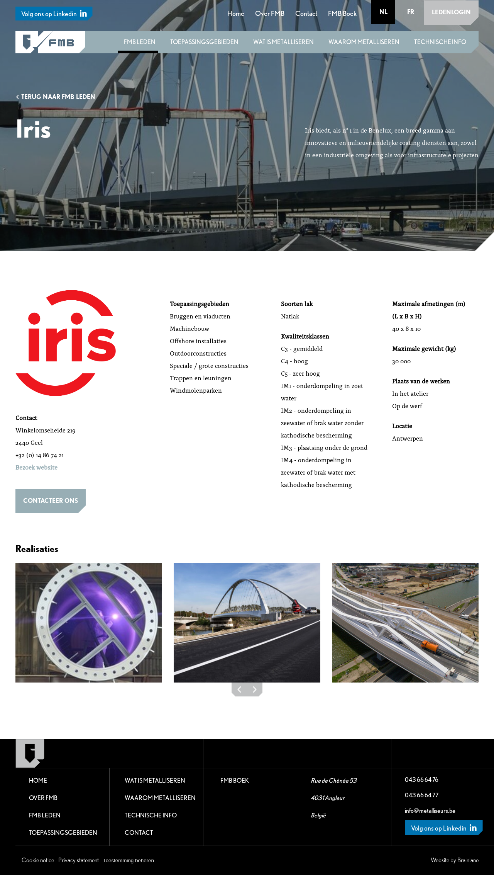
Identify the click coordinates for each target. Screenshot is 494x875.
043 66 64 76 (421, 779)
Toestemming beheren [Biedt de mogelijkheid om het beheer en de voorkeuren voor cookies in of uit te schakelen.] (128, 860)
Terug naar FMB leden (55, 96)
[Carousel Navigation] (247, 691)
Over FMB (270, 13)
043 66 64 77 (421, 795)
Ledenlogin (451, 11)
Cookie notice (38, 860)
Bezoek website (36, 467)
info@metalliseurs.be (430, 810)
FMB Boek (342, 13)
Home (236, 13)
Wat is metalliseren (283, 42)
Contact (307, 13)
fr (410, 11)
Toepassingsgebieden (204, 42)
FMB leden (140, 42)
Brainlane (468, 860)
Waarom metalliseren (363, 42)
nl (384, 11)
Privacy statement (78, 860)
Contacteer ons (50, 500)
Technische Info (440, 42)
